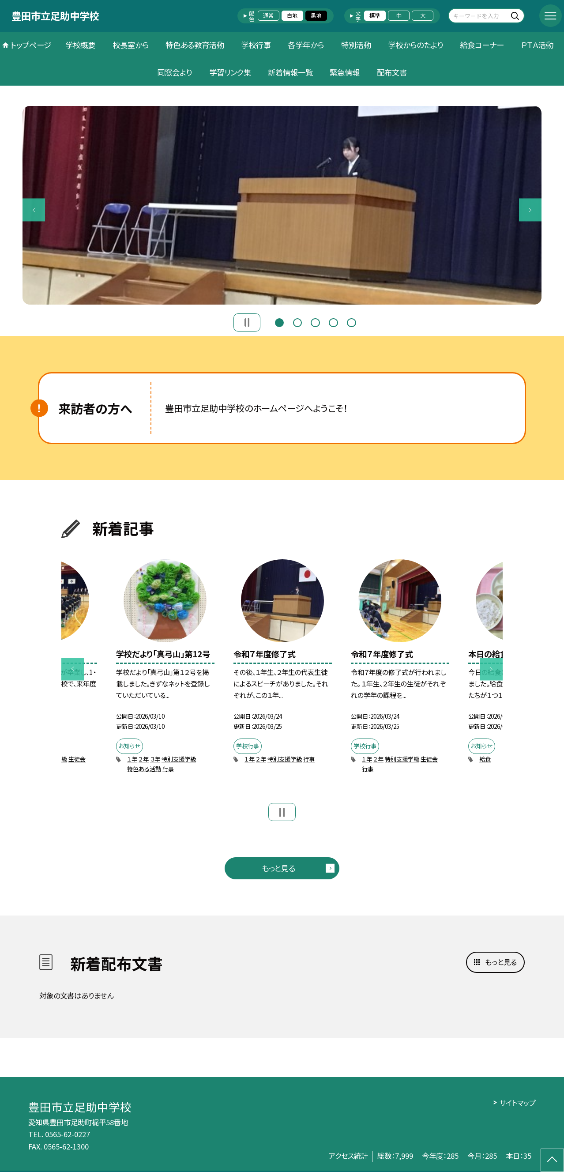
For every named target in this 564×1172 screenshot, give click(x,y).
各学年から (306, 44)
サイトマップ (517, 1102)
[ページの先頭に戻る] (552, 1160)
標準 (374, 15)
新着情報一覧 (290, 72)
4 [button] (333, 321)
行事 (168, 769)
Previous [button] (34, 210)
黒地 (316, 15)
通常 (268, 15)
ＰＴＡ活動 (537, 44)
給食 (485, 759)
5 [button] (351, 321)
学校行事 (256, 44)
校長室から (131, 44)
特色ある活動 (144, 769)
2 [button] (297, 321)
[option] (282, 205)
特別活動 (356, 44)
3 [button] (315, 321)
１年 (132, 759)
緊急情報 (345, 72)
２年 (144, 759)
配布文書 (392, 72)
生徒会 (77, 759)
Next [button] (530, 210)
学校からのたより (415, 44)
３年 (155, 759)
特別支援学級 (179, 759)
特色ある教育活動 (194, 44)
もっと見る (278, 868)
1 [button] (279, 321)
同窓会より (174, 72)
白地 (292, 15)
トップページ (31, 44)
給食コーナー (482, 44)
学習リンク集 (230, 72)
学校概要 (80, 44)
